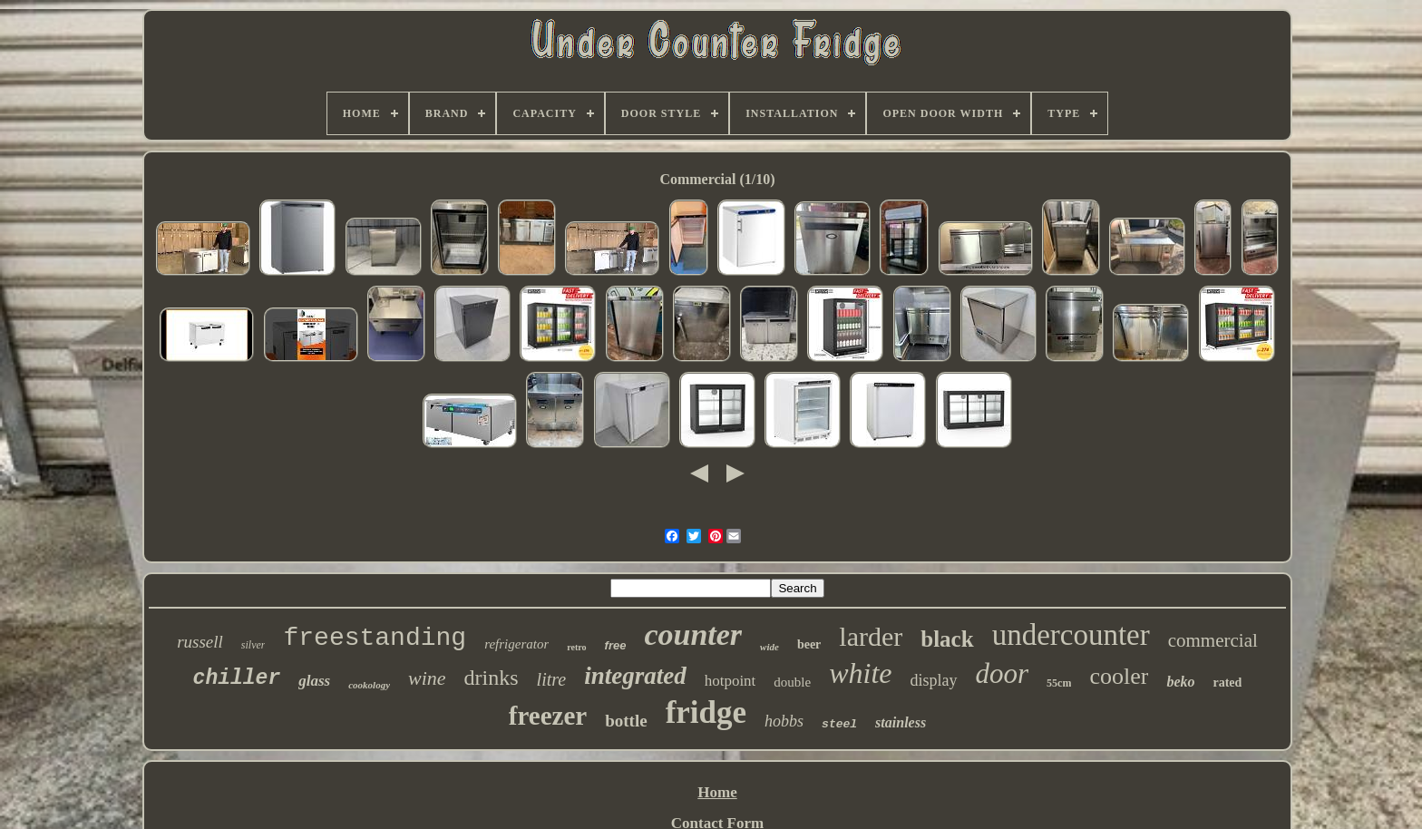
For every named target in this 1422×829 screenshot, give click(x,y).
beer (809, 644)
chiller (237, 678)
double (792, 682)
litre (552, 679)
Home (716, 792)
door (1002, 673)
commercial (1213, 640)
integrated (635, 675)
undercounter (1071, 635)
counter (693, 634)
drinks (491, 677)
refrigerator (516, 644)
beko (1180, 681)
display (934, 680)
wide (769, 646)
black (946, 639)
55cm (1059, 683)
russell (200, 641)
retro (576, 647)
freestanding (374, 638)
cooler (1118, 676)
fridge (706, 712)
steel (839, 724)
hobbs (784, 721)
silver (253, 645)
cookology (369, 684)
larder (870, 636)
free (616, 645)
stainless (900, 722)
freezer (548, 715)
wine (427, 678)
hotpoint (730, 680)
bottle (626, 720)
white (860, 673)
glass (314, 680)
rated (1227, 682)
